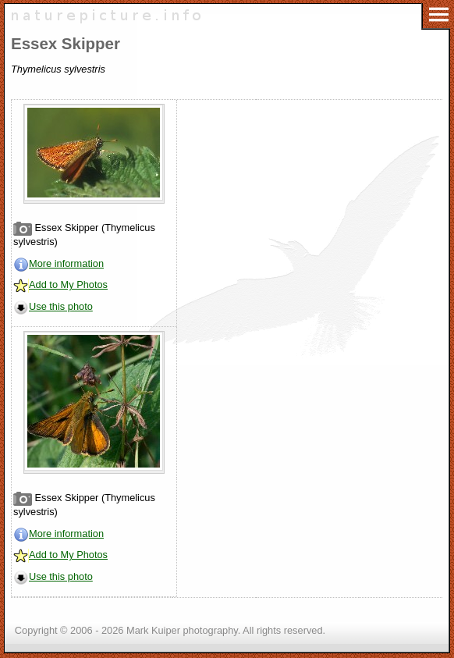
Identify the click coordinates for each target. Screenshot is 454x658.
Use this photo (61, 306)
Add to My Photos (68, 284)
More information (66, 263)
